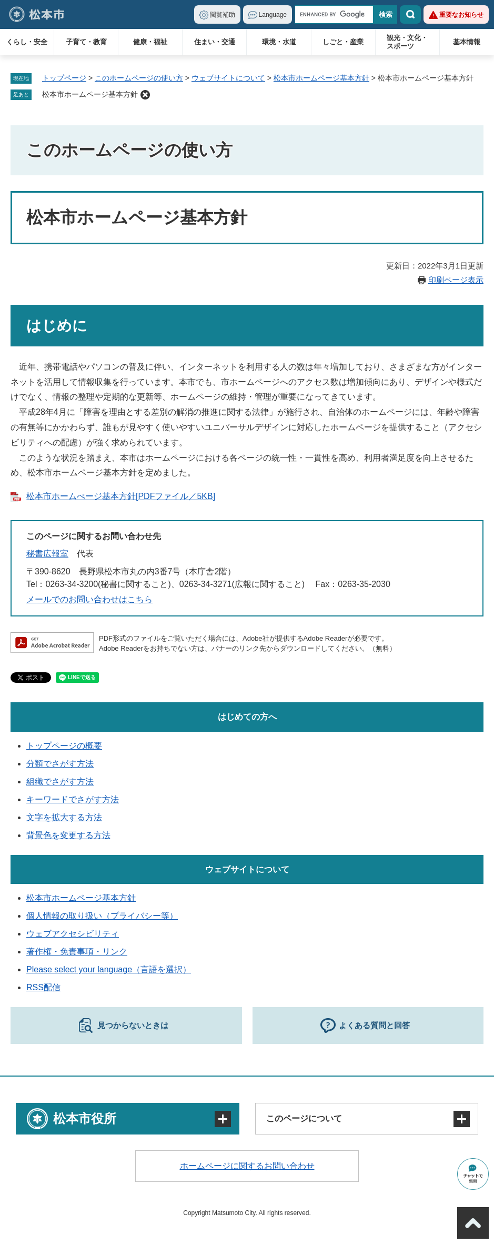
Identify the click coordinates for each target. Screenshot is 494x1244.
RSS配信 (43, 987)
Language (273, 14)
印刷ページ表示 (455, 279)
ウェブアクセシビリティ (72, 933)
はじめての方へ (247, 716)
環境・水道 (279, 42)
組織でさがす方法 (60, 781)
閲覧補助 (222, 14)
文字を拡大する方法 (64, 817)
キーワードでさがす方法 (72, 799)
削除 (145, 94)
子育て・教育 (86, 42)
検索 (410, 14)
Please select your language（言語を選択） (108, 969)
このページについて (304, 1118)
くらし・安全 (26, 42)
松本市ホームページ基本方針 (321, 78)
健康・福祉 (150, 42)
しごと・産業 (343, 42)
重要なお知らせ (461, 14)
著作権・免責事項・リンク (76, 951)
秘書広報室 (47, 553)
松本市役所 (84, 1118)
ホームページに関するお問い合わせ (247, 1165)
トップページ (64, 78)
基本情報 (466, 42)
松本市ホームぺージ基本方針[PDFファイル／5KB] (120, 496)
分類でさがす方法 (60, 763)
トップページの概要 (64, 745)
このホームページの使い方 (139, 78)
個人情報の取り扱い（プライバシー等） (102, 915)
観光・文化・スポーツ (407, 42)
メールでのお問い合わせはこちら (89, 599)
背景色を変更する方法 (68, 835)
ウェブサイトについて (228, 78)
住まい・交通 (214, 42)
